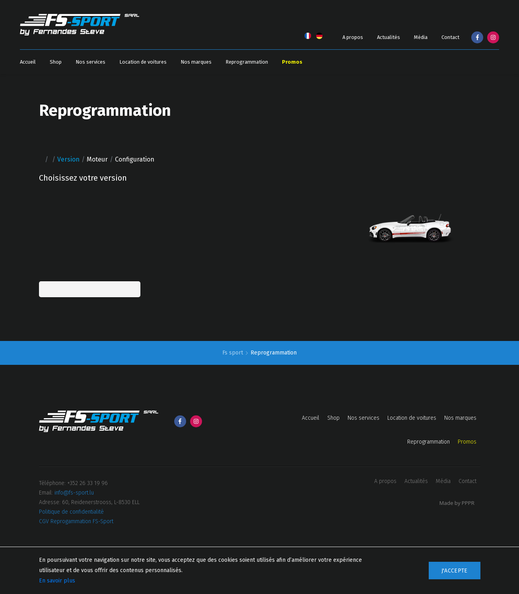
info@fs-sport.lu (74, 492)
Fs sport (233, 352)
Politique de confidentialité (71, 511)
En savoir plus (57, 580)
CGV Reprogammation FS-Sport (76, 521)
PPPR (468, 502)
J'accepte (454, 570)
